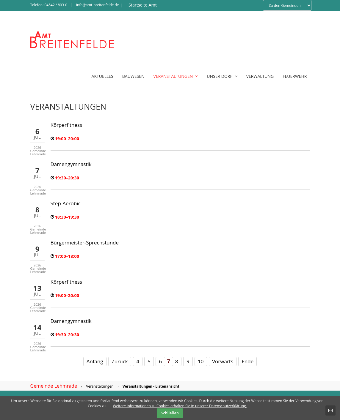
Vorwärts (222, 361)
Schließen (170, 413)
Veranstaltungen (99, 386)
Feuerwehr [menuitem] (295, 76)
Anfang (95, 361)
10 (200, 361)
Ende (247, 361)
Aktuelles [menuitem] (102, 76)
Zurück (120, 361)
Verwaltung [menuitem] (260, 76)
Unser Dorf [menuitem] (222, 76)
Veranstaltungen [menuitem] (175, 76)
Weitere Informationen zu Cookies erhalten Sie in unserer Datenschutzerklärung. (180, 405)
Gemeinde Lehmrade (53, 386)
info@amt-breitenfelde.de (97, 4)
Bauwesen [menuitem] (133, 76)
